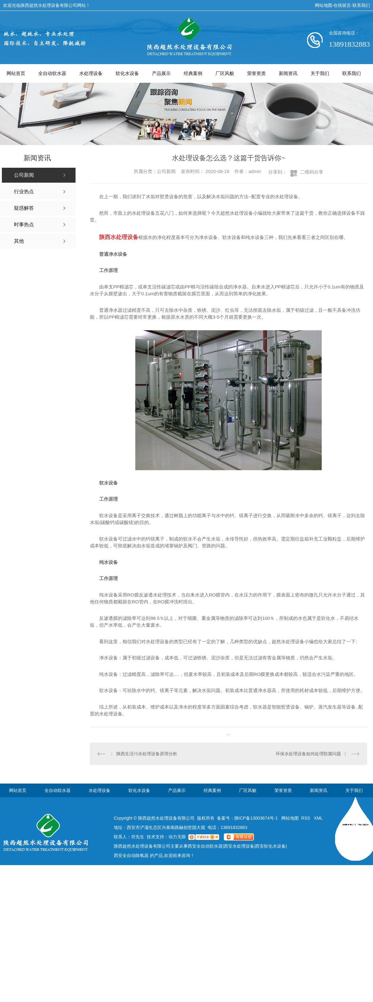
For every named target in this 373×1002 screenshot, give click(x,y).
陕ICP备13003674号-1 (256, 818)
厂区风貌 (224, 73)
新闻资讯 (288, 73)
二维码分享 (311, 172)
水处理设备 (91, 73)
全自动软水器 (52, 73)
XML (318, 818)
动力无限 (177, 836)
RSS (306, 818)
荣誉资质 (256, 73)
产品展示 (161, 73)
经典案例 (193, 73)
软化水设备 (127, 73)
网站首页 (16, 73)
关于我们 (320, 73)
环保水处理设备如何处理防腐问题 (308, 753)
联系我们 (361, 5)
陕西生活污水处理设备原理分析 (146, 753)
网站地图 (323, 5)
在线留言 (342, 5)
